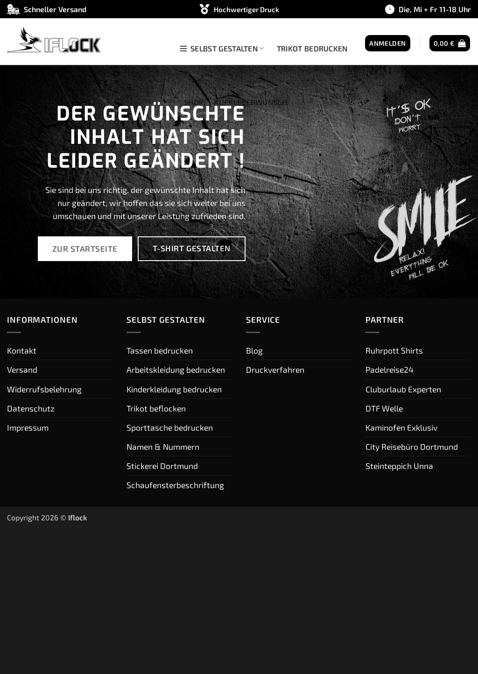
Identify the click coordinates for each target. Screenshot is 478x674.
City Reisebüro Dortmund (412, 446)
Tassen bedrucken (160, 350)
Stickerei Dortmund (162, 466)
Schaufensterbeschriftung (175, 485)
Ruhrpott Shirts (394, 350)
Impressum (28, 427)
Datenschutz (31, 408)
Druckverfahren (275, 369)
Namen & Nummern (163, 446)
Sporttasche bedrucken (170, 427)
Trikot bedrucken (312, 48)
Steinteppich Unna (399, 466)
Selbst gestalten (221, 48)
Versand (22, 369)
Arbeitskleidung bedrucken (176, 369)
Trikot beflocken (156, 408)
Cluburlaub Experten (403, 389)
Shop (194, 102)
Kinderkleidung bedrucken (174, 389)
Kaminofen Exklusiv (401, 427)
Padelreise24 (390, 369)
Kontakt (21, 350)
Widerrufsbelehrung (44, 389)
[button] (387, 43)
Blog (254, 350)
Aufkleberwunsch (250, 102)
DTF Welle (384, 408)
